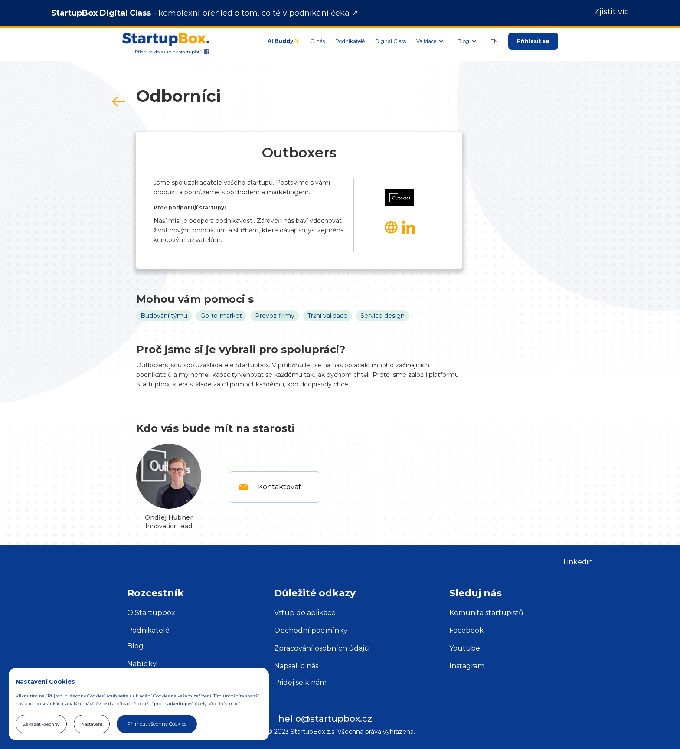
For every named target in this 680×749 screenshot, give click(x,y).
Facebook (466, 630)
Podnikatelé (350, 41)
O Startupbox (151, 612)
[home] (165, 36)
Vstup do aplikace (305, 612)
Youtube (464, 648)
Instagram (466, 666)
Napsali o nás (296, 666)
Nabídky (142, 664)
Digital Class (390, 41)
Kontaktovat (279, 487)
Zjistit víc (611, 11)
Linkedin (578, 562)
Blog (135, 646)
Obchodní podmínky (310, 630)
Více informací (224, 703)
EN (494, 41)
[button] (431, 41)
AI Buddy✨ (284, 41)
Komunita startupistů (486, 612)
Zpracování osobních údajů (321, 648)
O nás (317, 41)
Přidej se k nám (300, 682)
